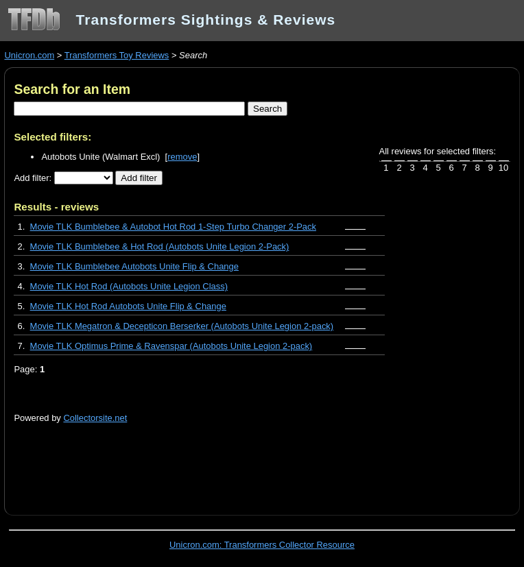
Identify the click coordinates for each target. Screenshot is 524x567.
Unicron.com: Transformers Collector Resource (262, 545)
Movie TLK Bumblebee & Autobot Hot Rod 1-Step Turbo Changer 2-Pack (173, 226)
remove (182, 157)
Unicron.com (29, 55)
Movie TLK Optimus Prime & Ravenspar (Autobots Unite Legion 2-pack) (171, 346)
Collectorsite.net (95, 418)
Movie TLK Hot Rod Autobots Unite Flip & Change (128, 306)
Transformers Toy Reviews (116, 55)
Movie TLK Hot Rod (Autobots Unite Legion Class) (129, 286)
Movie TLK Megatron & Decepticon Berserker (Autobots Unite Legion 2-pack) (182, 326)
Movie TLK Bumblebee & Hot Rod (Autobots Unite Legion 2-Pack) (159, 246)
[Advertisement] (174, 461)
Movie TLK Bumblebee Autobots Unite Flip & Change (134, 266)
